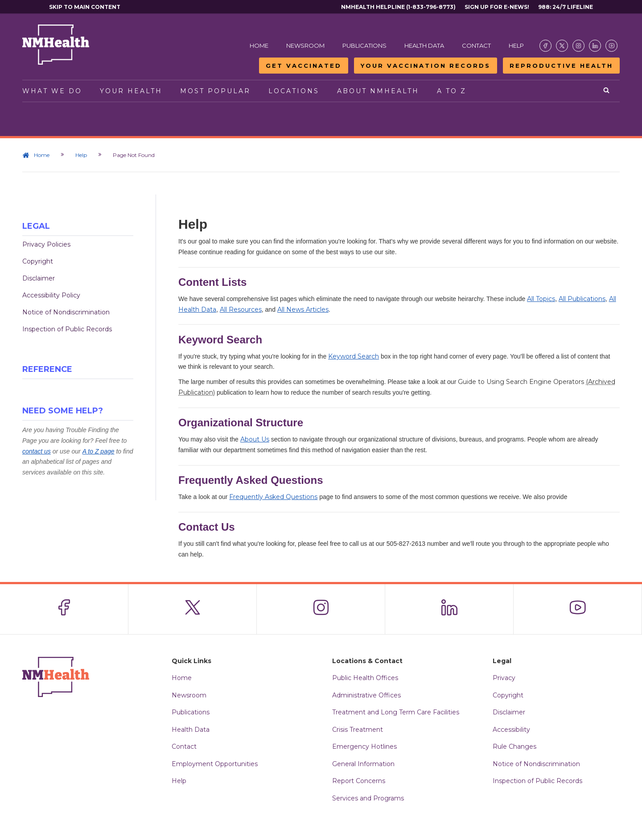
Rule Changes (514, 746)
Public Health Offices (365, 678)
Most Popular (215, 91)
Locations (293, 91)
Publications (364, 45)
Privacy (504, 678)
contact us (36, 451)
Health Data (424, 45)
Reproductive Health (561, 65)
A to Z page (98, 451)
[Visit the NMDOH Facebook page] (545, 45)
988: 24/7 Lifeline (565, 7)
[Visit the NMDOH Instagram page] (578, 45)
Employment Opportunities (215, 764)
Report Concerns (358, 781)
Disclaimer (38, 278)
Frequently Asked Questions (273, 497)
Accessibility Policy (51, 295)
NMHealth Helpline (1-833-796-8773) (398, 7)
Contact (476, 45)
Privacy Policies (46, 244)
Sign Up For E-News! (497, 7)
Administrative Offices (366, 695)
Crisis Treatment (357, 730)
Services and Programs (368, 798)
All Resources (241, 309)
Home (259, 45)
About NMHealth (378, 91)
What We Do (52, 91)
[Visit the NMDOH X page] (562, 45)
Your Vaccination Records (425, 65)
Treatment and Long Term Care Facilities (395, 712)
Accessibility (511, 730)
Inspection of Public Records (67, 329)
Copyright (37, 261)
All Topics (541, 299)
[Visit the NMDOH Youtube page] (611, 45)
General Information (363, 764)
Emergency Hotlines (364, 746)
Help (516, 45)
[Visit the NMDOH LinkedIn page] (595, 45)
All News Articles (303, 309)
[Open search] (607, 91)
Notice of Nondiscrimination (66, 312)
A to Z (451, 91)
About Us (254, 439)
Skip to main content (84, 7)
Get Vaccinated (304, 65)
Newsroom (305, 45)
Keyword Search (353, 356)
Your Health (131, 91)
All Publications (582, 299)
